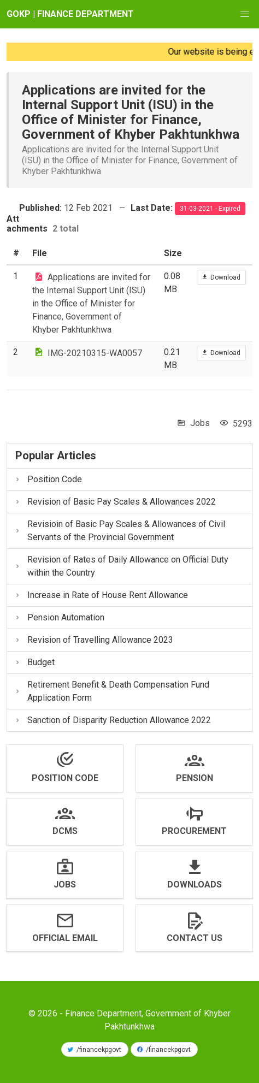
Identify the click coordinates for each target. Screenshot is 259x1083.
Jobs (200, 423)
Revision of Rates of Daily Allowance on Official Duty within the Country (121, 566)
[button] (245, 14)
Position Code (48, 479)
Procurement (194, 831)
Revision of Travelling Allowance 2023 (93, 640)
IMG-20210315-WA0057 (95, 352)
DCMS (65, 831)
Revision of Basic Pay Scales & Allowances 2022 (115, 501)
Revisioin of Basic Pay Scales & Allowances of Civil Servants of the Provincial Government (119, 530)
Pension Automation (59, 617)
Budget (34, 662)
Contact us (194, 938)
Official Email (65, 938)
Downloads (194, 884)
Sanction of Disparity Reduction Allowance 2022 (112, 720)
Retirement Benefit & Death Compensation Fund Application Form (111, 691)
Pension (194, 778)
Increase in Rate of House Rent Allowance (101, 595)
